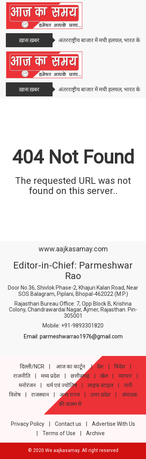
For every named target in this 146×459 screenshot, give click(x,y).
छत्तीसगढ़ (80, 376)
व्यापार (125, 376)
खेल (104, 376)
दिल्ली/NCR (32, 366)
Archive (95, 433)
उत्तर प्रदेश (100, 394)
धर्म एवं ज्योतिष (61, 385)
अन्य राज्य (70, 394)
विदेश (119, 366)
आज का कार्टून (70, 366)
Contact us (68, 424)
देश (100, 366)
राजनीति (21, 376)
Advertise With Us (113, 424)
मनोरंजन (27, 385)
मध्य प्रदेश (50, 376)
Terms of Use (59, 433)
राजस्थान (40, 394)
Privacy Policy (27, 424)
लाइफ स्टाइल (100, 385)
